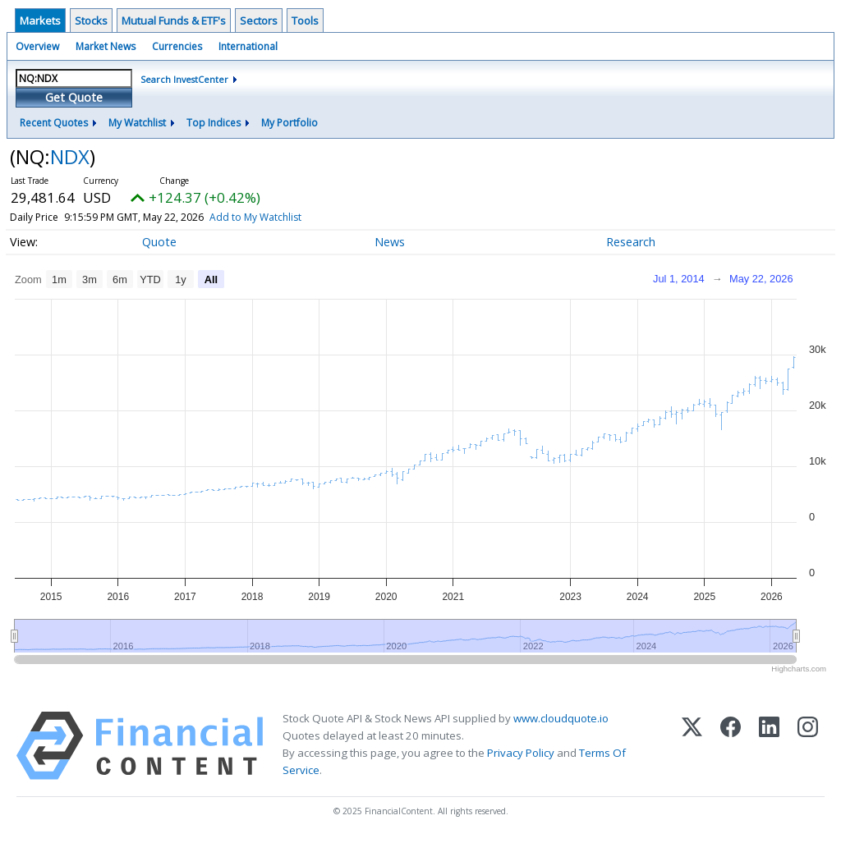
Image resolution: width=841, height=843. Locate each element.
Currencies (177, 46)
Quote (159, 242)
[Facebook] (730, 745)
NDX (70, 156)
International (248, 46)
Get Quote (74, 97)
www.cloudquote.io (561, 718)
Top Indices (213, 123)
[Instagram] (808, 745)
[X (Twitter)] (692, 745)
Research (630, 242)
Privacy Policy (520, 752)
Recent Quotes (54, 123)
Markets (40, 20)
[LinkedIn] (769, 745)
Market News (106, 46)
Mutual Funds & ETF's (174, 20)
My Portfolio (289, 123)
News (390, 242)
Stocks (91, 20)
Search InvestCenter (184, 79)
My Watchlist (137, 123)
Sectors (259, 20)
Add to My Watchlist (285, 217)
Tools (305, 20)
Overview (37, 46)
